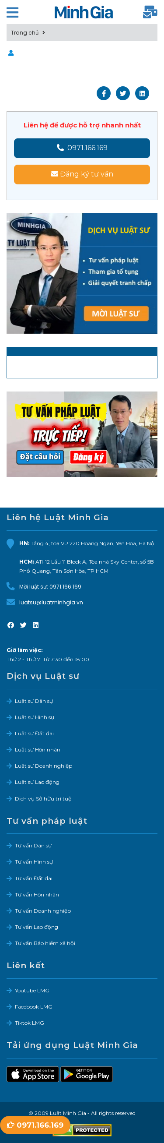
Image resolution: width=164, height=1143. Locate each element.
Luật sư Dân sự (34, 701)
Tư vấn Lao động (36, 927)
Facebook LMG (33, 1006)
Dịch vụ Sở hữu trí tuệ (43, 798)
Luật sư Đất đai (34, 733)
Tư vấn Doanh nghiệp (43, 910)
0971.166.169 (82, 148)
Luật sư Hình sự (34, 717)
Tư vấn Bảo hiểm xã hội (45, 943)
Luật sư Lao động (37, 782)
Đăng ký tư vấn (82, 174)
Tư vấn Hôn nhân (37, 894)
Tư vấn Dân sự (33, 845)
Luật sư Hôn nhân (37, 749)
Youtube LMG (32, 990)
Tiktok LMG (29, 1023)
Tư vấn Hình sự (34, 861)
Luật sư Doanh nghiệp (43, 765)
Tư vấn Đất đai (33, 878)
